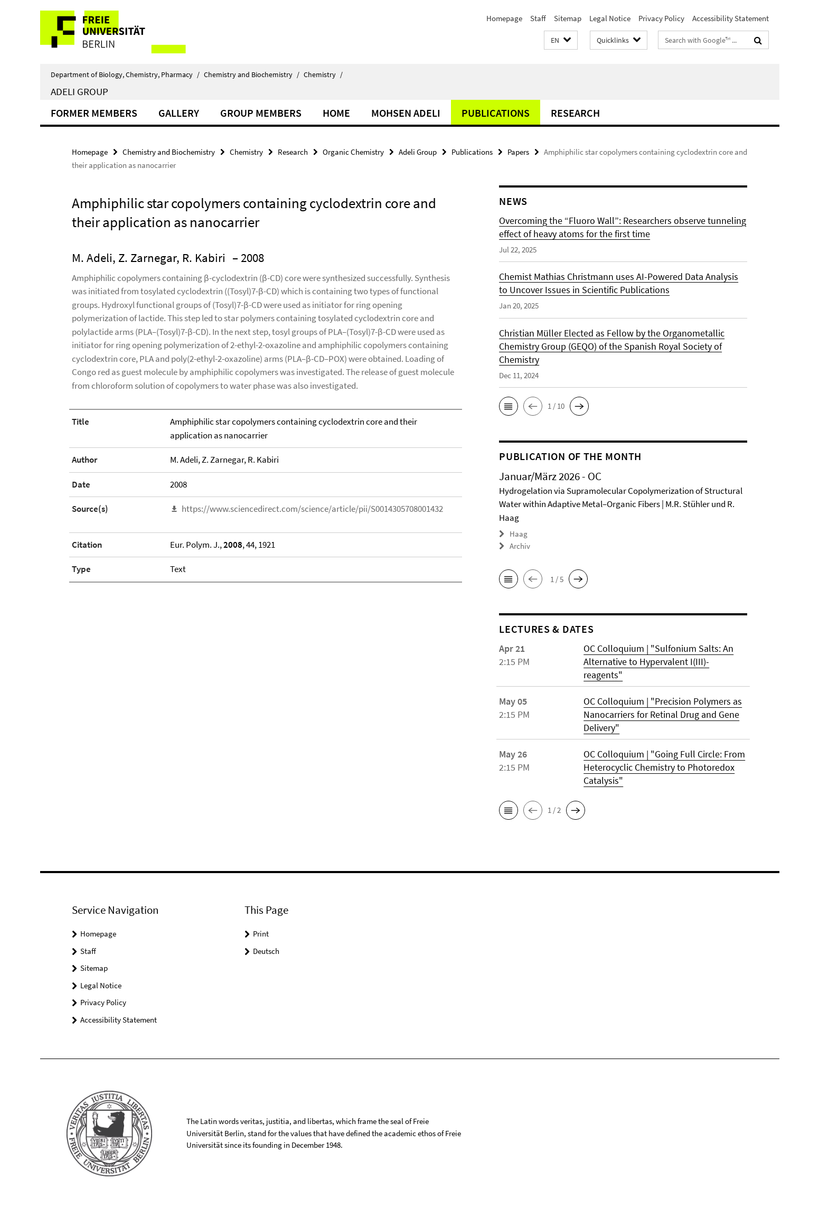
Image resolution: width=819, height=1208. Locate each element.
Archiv (520, 546)
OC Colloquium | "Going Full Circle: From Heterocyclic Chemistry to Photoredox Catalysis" (664, 767)
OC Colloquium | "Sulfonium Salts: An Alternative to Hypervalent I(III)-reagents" (658, 661)
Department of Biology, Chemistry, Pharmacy (125, 74)
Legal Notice (609, 18)
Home (336, 112)
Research (575, 112)
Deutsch (266, 951)
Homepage (504, 18)
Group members (261, 112)
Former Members (94, 112)
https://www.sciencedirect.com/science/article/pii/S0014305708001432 (312, 508)
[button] (561, 40)
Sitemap (567, 18)
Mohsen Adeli (405, 112)
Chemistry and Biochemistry (251, 74)
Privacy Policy (661, 18)
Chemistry (323, 74)
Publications (496, 112)
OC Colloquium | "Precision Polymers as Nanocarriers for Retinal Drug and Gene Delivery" (662, 714)
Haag (519, 534)
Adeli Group (79, 91)
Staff (538, 18)
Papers (518, 152)
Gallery (178, 112)
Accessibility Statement (730, 18)
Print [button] (261, 934)
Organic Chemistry (353, 152)
